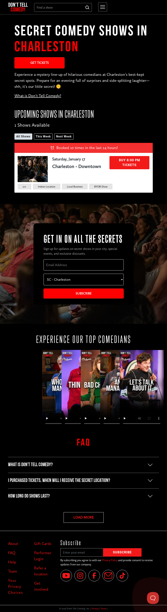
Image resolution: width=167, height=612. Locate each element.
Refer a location (41, 571)
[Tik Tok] (122, 575)
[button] (101, 7)
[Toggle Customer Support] (153, 598)
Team (12, 571)
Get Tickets (39, 63)
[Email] (108, 575)
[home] (18, 7)
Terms (103, 608)
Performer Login (42, 555)
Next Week (64, 136)
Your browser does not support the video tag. (142, 389)
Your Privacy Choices (15, 586)
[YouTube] (66, 575)
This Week (43, 136)
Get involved (41, 586)
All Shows (23, 136)
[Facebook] (94, 575)
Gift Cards (42, 543)
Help (12, 562)
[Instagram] (80, 575)
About (13, 543)
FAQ (11, 552)
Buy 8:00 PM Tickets (129, 162)
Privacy (95, 608)
